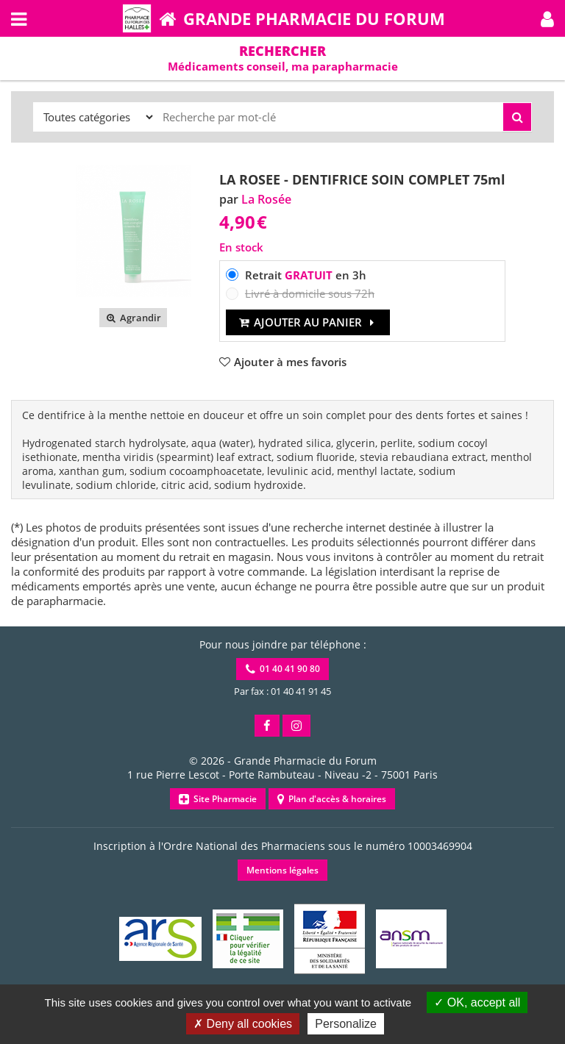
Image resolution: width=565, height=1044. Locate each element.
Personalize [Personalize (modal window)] (346, 1024)
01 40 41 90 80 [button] (283, 668)
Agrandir (132, 317)
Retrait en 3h (305, 275)
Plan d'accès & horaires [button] (331, 799)
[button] (547, 18)
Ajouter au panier (308, 322)
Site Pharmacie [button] (218, 799)
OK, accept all (477, 1002)
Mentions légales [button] (282, 870)
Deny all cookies (242, 1024)
